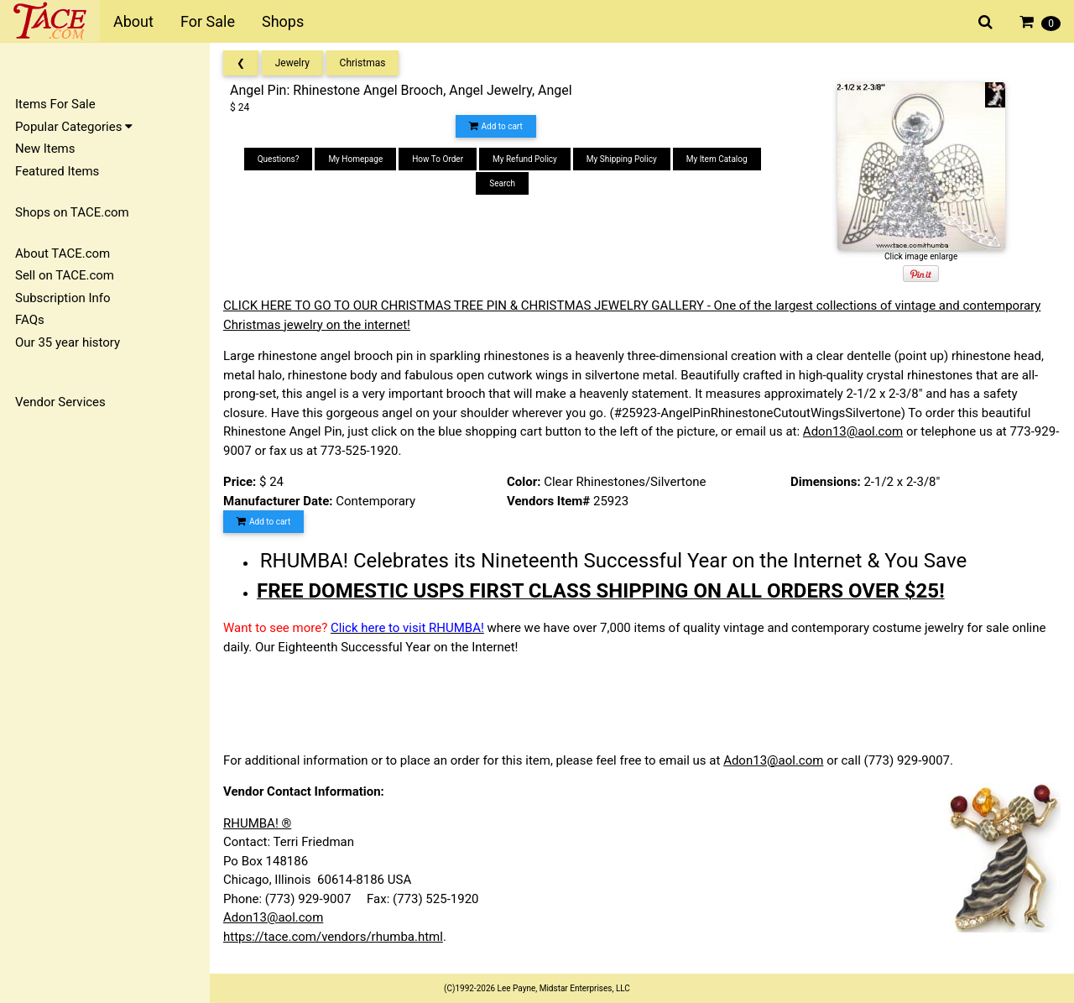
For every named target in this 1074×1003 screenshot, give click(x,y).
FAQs (29, 319)
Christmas (363, 63)
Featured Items (57, 171)
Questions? (279, 159)
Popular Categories (74, 126)
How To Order (437, 159)
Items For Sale (55, 104)
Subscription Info (63, 298)
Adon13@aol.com (853, 431)
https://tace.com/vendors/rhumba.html (333, 936)
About (133, 21)
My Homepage (355, 159)
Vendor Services (60, 402)
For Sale (207, 21)
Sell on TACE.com (64, 275)
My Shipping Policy (622, 159)
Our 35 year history (67, 342)
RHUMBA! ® (257, 823)
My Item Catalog (717, 159)
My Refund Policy (525, 159)
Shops (283, 21)
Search (502, 183)
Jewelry (292, 63)
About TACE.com (62, 253)
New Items (45, 148)
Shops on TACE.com (72, 212)
